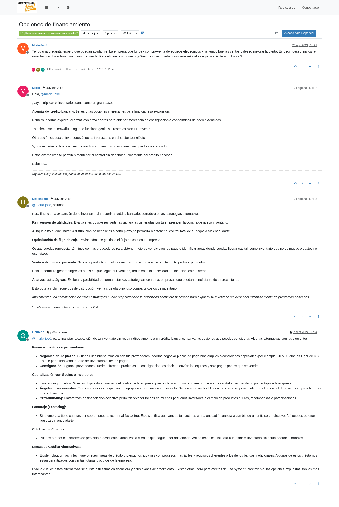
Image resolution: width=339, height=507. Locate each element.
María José (39, 45)
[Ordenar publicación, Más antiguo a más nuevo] (276, 33)
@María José (53, 88)
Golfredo (38, 332)
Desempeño (40, 198)
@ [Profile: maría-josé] (50, 94)
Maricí (36, 88)
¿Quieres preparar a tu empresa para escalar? (49, 33)
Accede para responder (299, 33)
